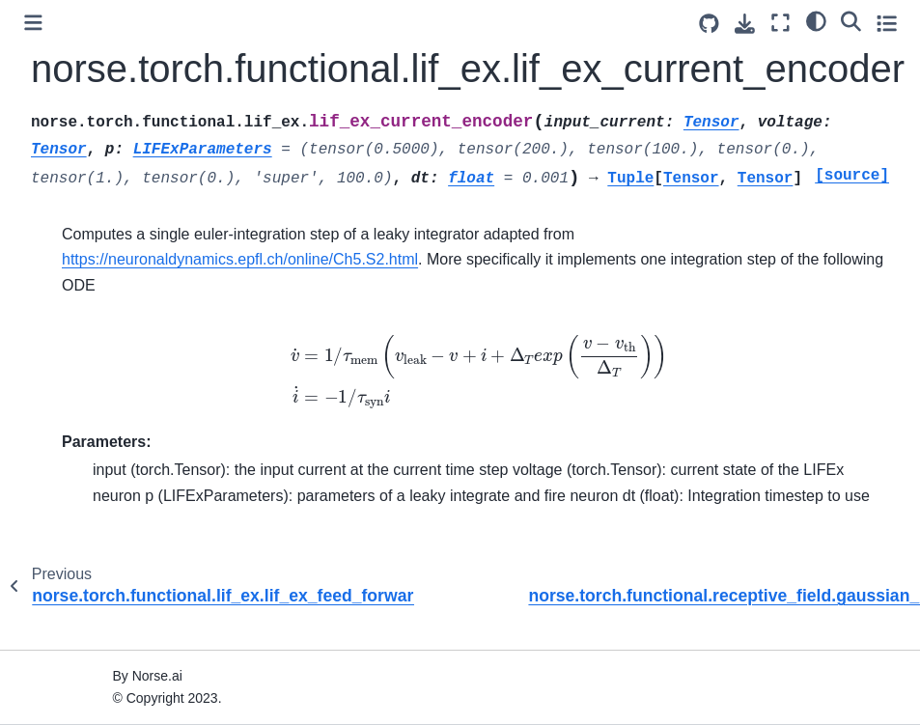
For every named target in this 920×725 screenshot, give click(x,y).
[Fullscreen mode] (780, 23)
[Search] (851, 20)
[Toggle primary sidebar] (33, 23)
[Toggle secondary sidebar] (887, 23)
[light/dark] (816, 20)
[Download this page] (745, 24)
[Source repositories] (709, 24)
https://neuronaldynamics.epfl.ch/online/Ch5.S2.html (240, 259)
